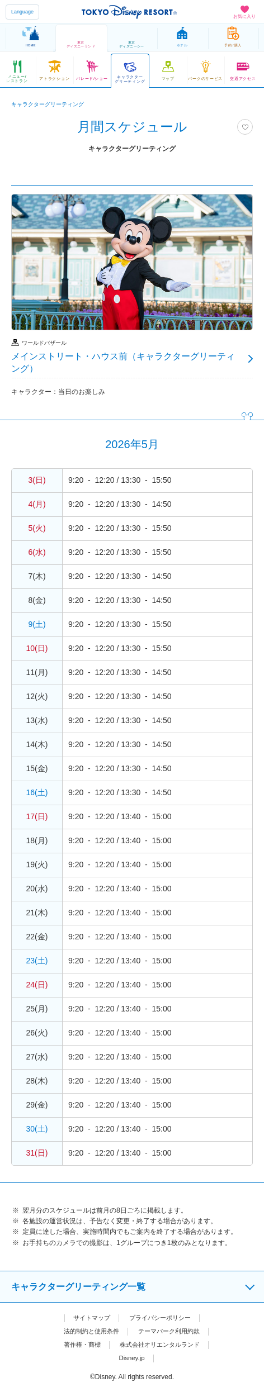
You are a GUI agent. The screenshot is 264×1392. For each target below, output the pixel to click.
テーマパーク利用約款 (171, 1331)
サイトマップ (89, 1318)
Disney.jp (131, 1358)
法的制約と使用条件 (88, 1331)
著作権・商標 (78, 1344)
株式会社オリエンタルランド (161, 1344)
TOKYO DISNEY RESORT (129, 11)
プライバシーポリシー (161, 1318)
